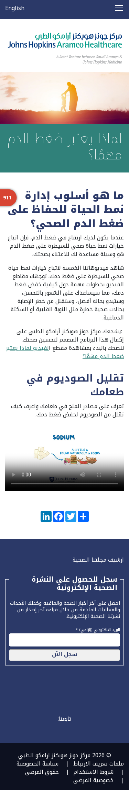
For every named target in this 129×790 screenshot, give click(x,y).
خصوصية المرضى (93, 780)
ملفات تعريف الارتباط (98, 763)
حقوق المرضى (42, 772)
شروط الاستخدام (94, 772)
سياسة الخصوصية (37, 763)
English (14, 8)
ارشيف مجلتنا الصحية (98, 559)
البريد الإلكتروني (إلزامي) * (98, 629)
